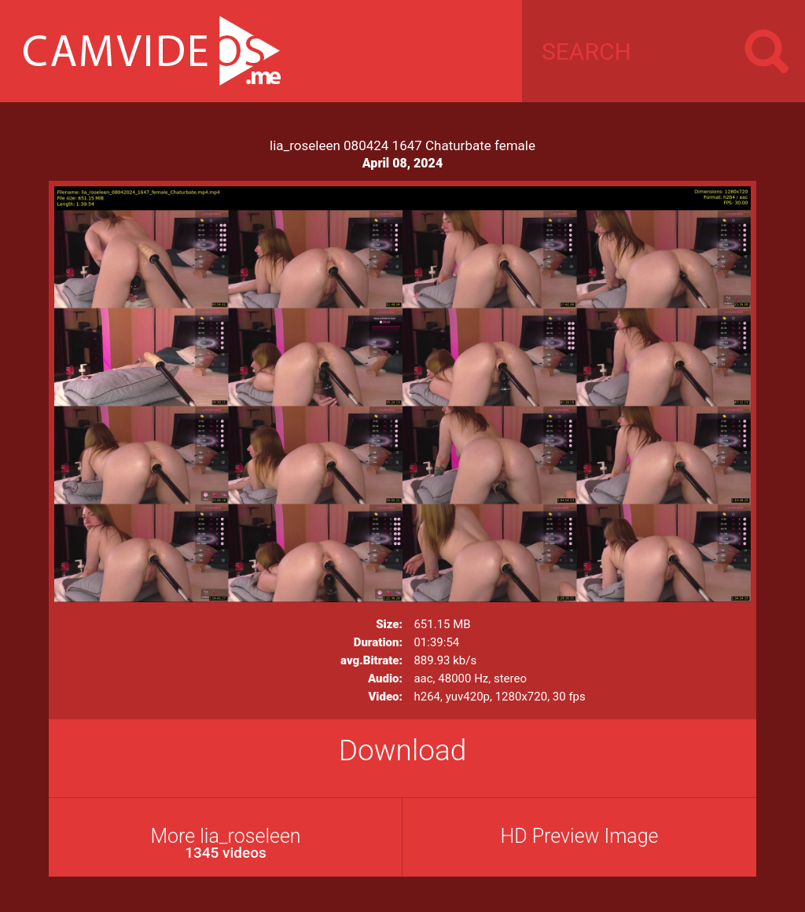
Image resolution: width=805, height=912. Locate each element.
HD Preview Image (579, 836)
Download (403, 750)
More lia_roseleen (225, 843)
